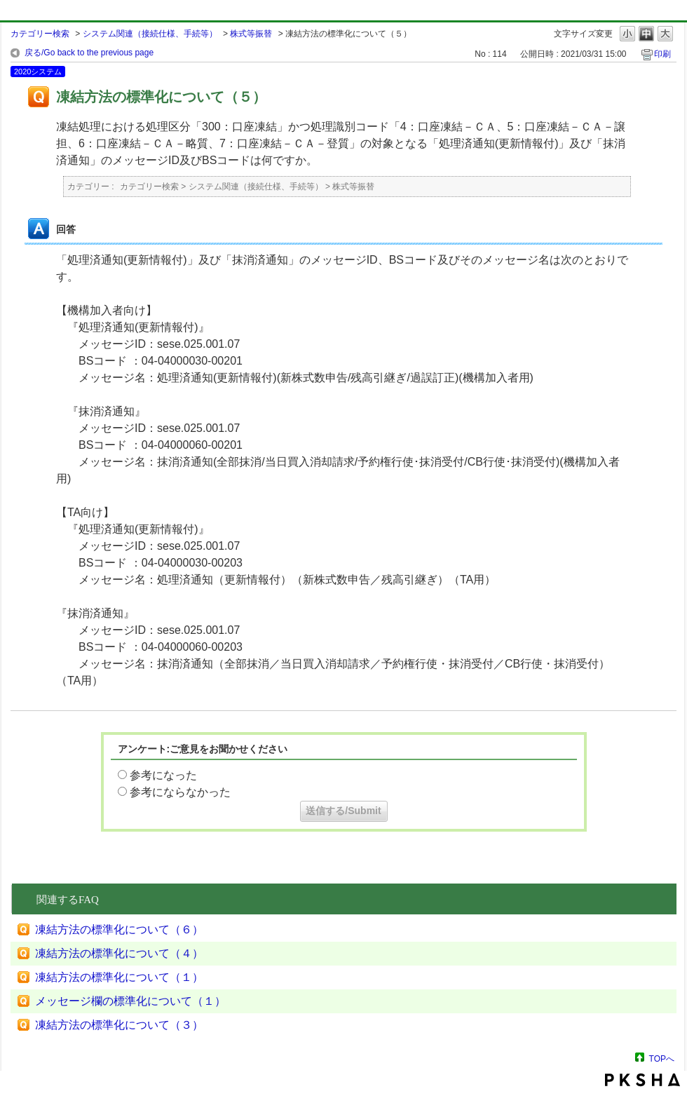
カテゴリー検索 (40, 34)
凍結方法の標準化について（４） (119, 953)
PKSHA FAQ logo (642, 1080)
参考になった (163, 775)
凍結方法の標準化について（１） (119, 977)
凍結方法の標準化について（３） (119, 1025)
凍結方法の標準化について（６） (119, 929)
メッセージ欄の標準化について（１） (130, 1001)
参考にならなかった (180, 792)
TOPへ (661, 1058)
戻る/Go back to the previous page (89, 52)
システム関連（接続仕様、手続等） (150, 34)
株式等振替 (251, 34)
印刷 (662, 54)
